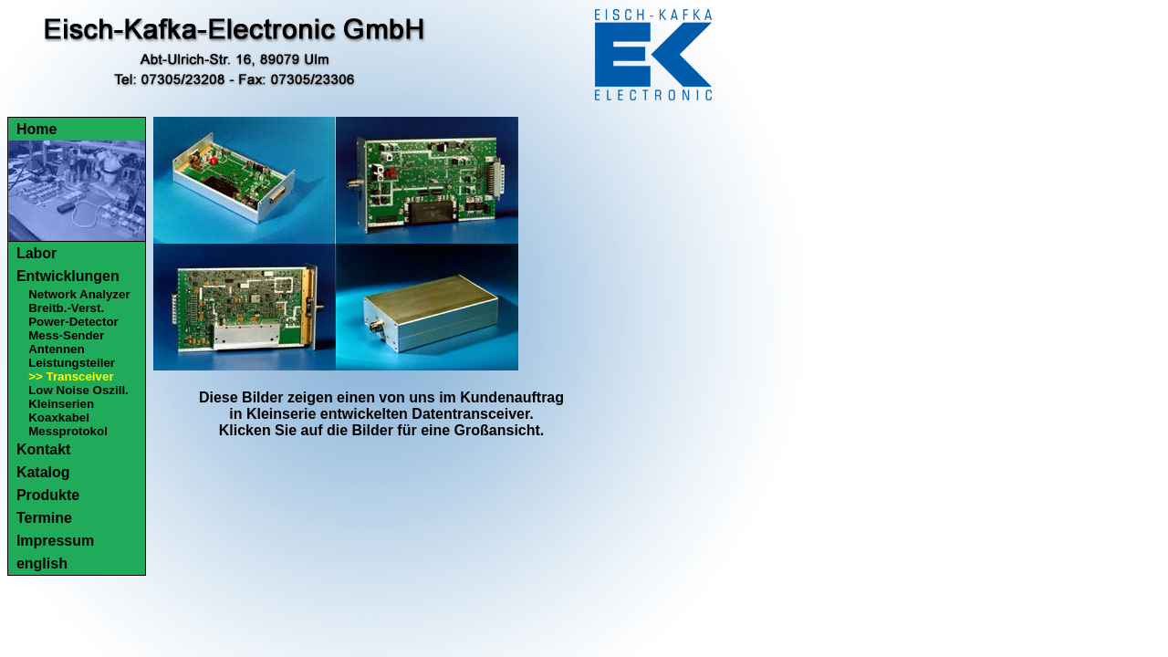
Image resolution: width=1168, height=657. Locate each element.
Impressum (55, 540)
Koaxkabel (58, 417)
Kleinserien (61, 404)
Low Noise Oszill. (78, 390)
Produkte (47, 495)
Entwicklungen (68, 276)
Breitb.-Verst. (66, 308)
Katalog (43, 472)
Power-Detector (73, 321)
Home (36, 129)
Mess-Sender (66, 335)
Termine (44, 518)
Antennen (56, 349)
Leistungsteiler (71, 363)
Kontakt (43, 449)
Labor (36, 253)
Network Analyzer (79, 294)
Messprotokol (68, 431)
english (42, 563)
